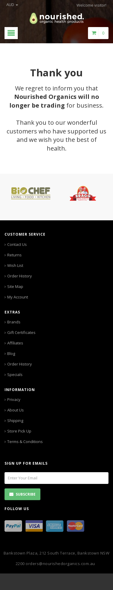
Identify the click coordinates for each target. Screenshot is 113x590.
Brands (13, 322)
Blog (11, 353)
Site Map (15, 286)
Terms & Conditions (25, 441)
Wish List (15, 265)
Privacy (13, 399)
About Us (15, 410)
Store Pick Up (19, 431)
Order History (19, 276)
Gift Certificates (21, 332)
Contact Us (17, 244)
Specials (15, 374)
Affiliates (15, 343)
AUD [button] (12, 4)
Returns (14, 255)
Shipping (15, 420)
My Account (17, 297)
